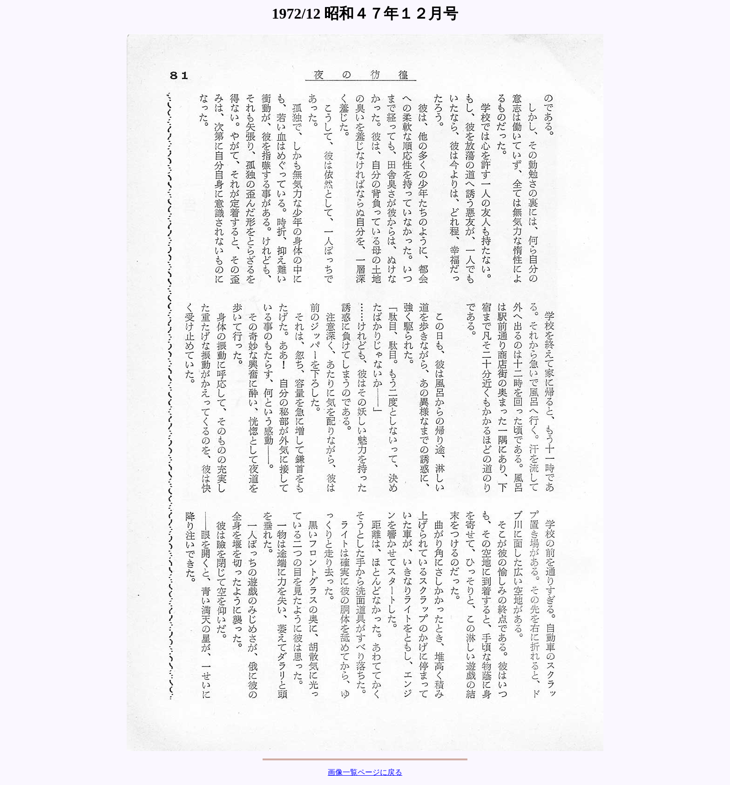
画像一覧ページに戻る (365, 772)
